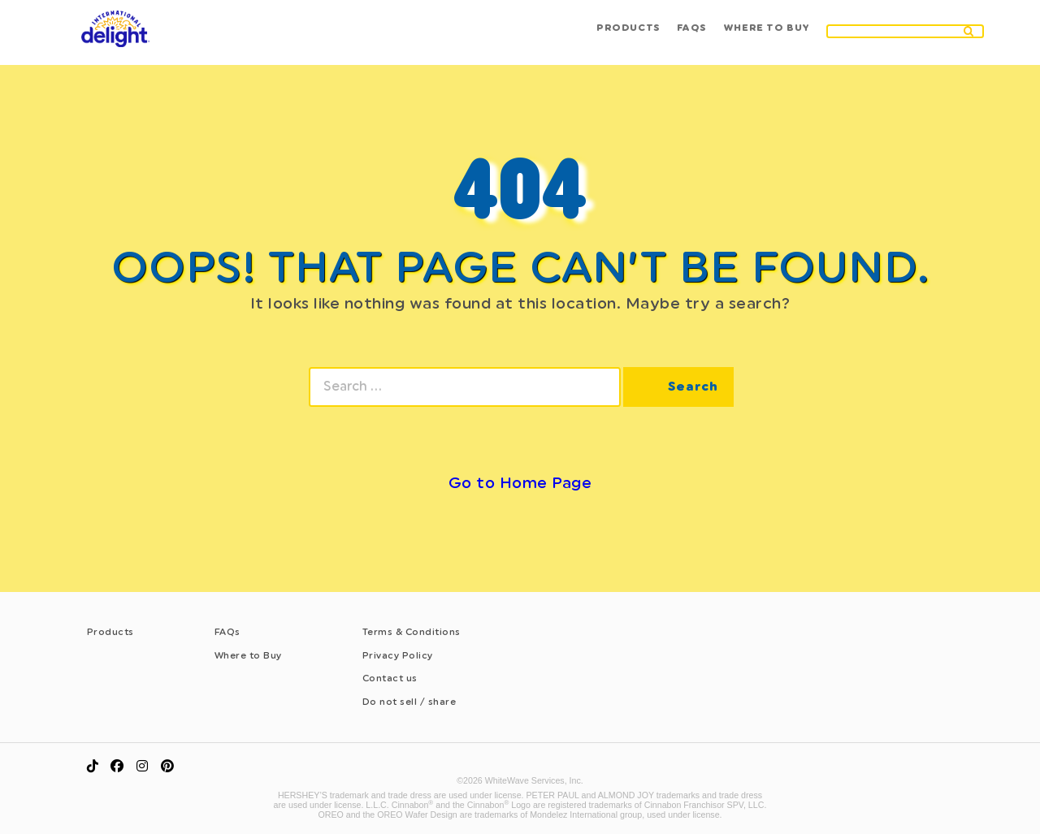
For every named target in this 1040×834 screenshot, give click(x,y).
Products (621, 34)
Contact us (390, 678)
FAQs (227, 631)
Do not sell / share (409, 701)
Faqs (687, 34)
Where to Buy (248, 655)
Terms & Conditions (411, 631)
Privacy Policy (397, 655)
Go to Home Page (520, 482)
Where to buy (764, 34)
